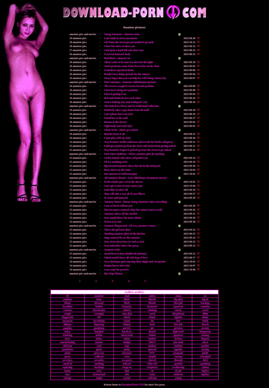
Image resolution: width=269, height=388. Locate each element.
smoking (99, 363)
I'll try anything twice (115, 161)
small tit (67, 363)
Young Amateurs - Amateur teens (122, 34)
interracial (127, 335)
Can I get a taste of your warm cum (123, 185)
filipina (67, 324)
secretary (68, 360)
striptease (152, 367)
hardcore (127, 331)
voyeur (127, 377)
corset (205, 310)
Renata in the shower (115, 122)
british (99, 306)
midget (127, 342)
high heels (178, 331)
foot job (178, 324)
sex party (127, 360)
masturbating (67, 342)
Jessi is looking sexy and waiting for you (125, 102)
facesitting (99, 320)
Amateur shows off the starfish (120, 213)
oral (99, 345)
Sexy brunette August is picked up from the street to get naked (137, 149)
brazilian (67, 306)
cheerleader (99, 310)
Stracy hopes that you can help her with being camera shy (135, 78)
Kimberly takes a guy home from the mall (126, 110)
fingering (99, 324)
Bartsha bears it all (114, 133)
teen (99, 370)
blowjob (178, 302)
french (205, 324)
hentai (152, 331)
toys (67, 374)
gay (152, 327)
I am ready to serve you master (120, 38)
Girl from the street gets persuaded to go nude (129, 42)
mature (99, 342)
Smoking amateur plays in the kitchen (124, 233)
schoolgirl (205, 356)
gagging (67, 327)
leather (152, 338)
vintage (67, 377)
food (152, 324)
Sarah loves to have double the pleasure (125, 253)
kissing (205, 335)
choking (152, 310)
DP (99, 317)
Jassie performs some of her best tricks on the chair (131, 66)
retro (127, 356)
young (178, 377)
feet (178, 320)
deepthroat (178, 313)
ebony (152, 317)
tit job (178, 370)
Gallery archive (134, 292)
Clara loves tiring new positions (121, 90)
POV (152, 352)
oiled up (67, 345)
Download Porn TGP (132, 384)
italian (152, 335)
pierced (152, 349)
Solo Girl (152, 363)
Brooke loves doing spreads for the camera (127, 74)
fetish (205, 320)
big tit (205, 299)
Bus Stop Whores (113, 273)
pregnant (178, 352)
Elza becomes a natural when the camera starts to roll (133, 209)
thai (127, 370)
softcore (127, 363)
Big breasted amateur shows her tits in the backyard (132, 165)
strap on (127, 367)
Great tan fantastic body (117, 54)
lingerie (205, 338)
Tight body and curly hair (118, 126)
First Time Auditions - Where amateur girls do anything (134, 153)
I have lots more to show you (119, 46)
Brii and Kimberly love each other (122, 98)
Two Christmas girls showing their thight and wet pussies (134, 261)
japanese (178, 335)
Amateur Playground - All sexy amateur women (129, 225)
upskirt (205, 374)
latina (99, 338)
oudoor (152, 345)
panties (205, 345)
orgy (126, 345)
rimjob (152, 356)
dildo (205, 313)
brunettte (152, 306)
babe (99, 299)
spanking (205, 363)
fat (152, 320)
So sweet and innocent (116, 197)
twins (152, 374)
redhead (99, 356)
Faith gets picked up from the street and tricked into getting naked (139, 145)
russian (178, 356)
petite (127, 349)
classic (178, 310)
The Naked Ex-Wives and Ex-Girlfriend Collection (131, 106)
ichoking (67, 335)
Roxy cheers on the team (117, 169)
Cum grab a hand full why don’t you (123, 50)
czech (152, 313)
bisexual (99, 302)
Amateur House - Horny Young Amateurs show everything (135, 201)
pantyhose (67, 349)
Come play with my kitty (117, 137)
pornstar (127, 352)
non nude (178, 342)
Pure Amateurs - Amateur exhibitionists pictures (130, 82)
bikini (67, 302)
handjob (99, 331)
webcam (152, 377)
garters (127, 327)
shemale (178, 360)
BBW (127, 299)
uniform (178, 374)
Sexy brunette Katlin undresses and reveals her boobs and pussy (138, 141)
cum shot (127, 313)
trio (127, 374)
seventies (99, 360)
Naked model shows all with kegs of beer (126, 257)
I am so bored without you (118, 205)
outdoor (178, 345)
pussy (68, 356)
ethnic (205, 317)
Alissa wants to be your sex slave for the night (128, 62)
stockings (99, 367)
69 (67, 295)
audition (67, 299)
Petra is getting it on (115, 94)
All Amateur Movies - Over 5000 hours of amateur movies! (135, 177)
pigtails (178, 349)
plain (67, 352)
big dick (178, 299)
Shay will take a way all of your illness (124, 193)
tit (152, 370)
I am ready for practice (116, 269)
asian (178, 295)
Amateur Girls (112, 249)
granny (205, 327)
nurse (205, 342)
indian (99, 335)
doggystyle (67, 317)
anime (152, 295)
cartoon (67, 310)
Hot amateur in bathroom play (120, 173)
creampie (99, 313)
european (67, 320)
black (127, 302)
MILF (152, 342)
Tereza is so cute (112, 221)
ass (205, 295)
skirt (205, 360)
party (99, 349)
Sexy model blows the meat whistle (122, 217)
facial (127, 320)
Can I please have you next (118, 114)
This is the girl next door (117, 229)
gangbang (99, 327)
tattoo (67, 370)
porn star (99, 352)
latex (67, 338)
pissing (205, 349)
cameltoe (205, 306)
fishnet (127, 324)
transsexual (99, 374)
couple (67, 313)
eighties (178, 317)
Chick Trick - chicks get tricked (121, 129)
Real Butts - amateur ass (117, 58)
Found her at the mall (115, 118)
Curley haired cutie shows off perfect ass (126, 157)
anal (127, 295)
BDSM (152, 299)
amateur (99, 295)
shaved (152, 360)
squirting (68, 367)
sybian (205, 367)
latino (127, 338)
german (178, 327)
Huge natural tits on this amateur (122, 237)
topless (205, 370)
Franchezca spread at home (119, 70)
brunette (127, 306)
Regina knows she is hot (117, 265)
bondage (205, 302)
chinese (127, 310)
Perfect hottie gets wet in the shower (123, 181)
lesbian (178, 338)
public (205, 352)
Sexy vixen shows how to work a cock (124, 241)
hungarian (205, 331)
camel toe (178, 306)
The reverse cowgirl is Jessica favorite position (129, 86)
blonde (152, 302)
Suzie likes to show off (116, 189)
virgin (99, 377)
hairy (67, 331)
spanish (178, 363)
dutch (127, 317)
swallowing (178, 367)
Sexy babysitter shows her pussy (121, 245)
